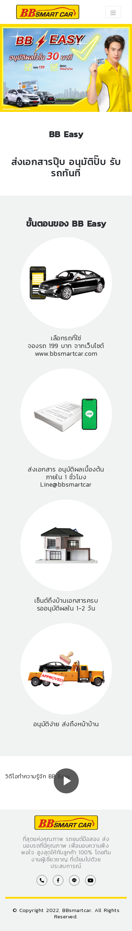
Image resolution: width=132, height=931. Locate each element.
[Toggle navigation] (113, 12)
